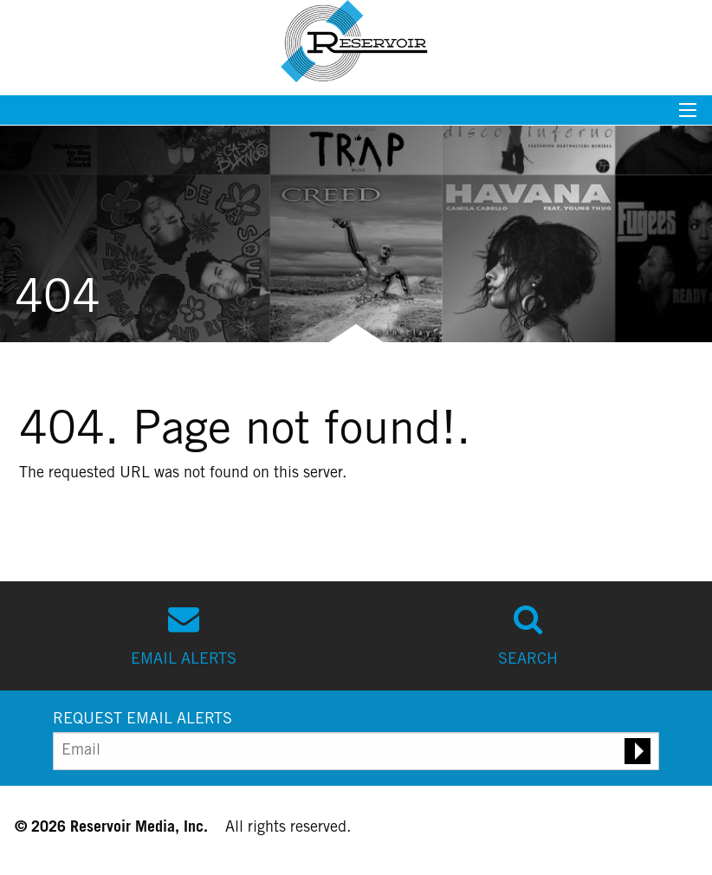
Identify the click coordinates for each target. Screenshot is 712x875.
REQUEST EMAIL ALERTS (142, 720)
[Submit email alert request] (638, 751)
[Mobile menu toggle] (687, 115)
